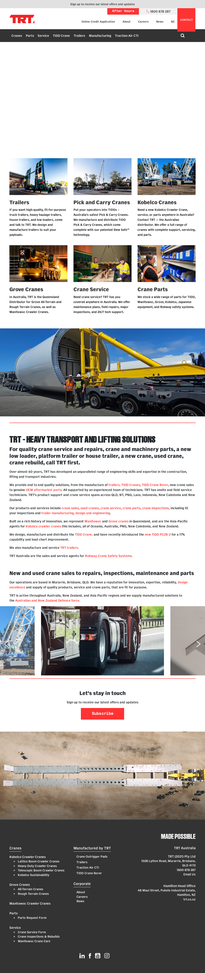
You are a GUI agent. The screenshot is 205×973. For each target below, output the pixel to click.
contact (186, 19)
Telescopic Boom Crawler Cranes (40, 870)
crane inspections (155, 508)
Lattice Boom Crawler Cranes (38, 861)
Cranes (16, 35)
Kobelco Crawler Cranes (27, 857)
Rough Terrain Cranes (33, 893)
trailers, (115, 485)
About (127, 21)
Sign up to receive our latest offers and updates (102, 4)
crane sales (70, 508)
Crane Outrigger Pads (92, 856)
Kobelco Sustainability (33, 875)
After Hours (123, 11)
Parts (30, 35)
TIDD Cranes (130, 485)
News (159, 21)
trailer (46, 513)
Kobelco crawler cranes (43, 526)
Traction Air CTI (127, 35)
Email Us (189, 874)
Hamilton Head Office (179, 886)
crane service (110, 508)
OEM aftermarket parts (43, 490)
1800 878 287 (186, 870)
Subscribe (102, 714)
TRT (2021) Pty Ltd (182, 856)
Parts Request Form (31, 917)
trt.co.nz (189, 899)
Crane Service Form (31, 932)
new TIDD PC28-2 (158, 534)
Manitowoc (92, 521)
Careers (143, 21)
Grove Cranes (19, 884)
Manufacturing (100, 35)
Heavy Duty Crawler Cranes (37, 866)
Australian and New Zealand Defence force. (47, 600)
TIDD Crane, (84, 534)
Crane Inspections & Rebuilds (38, 936)
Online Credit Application (98, 21)
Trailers (79, 35)
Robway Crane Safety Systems (108, 556)
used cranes (89, 508)
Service (43, 35)
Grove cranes (119, 521)
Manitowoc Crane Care (33, 941)
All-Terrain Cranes (30, 889)
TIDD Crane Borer (155, 485)
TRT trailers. (69, 547)
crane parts (131, 508)
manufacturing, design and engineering (81, 513)
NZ (173, 21)
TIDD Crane (61, 35)
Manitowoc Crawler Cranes (29, 903)
